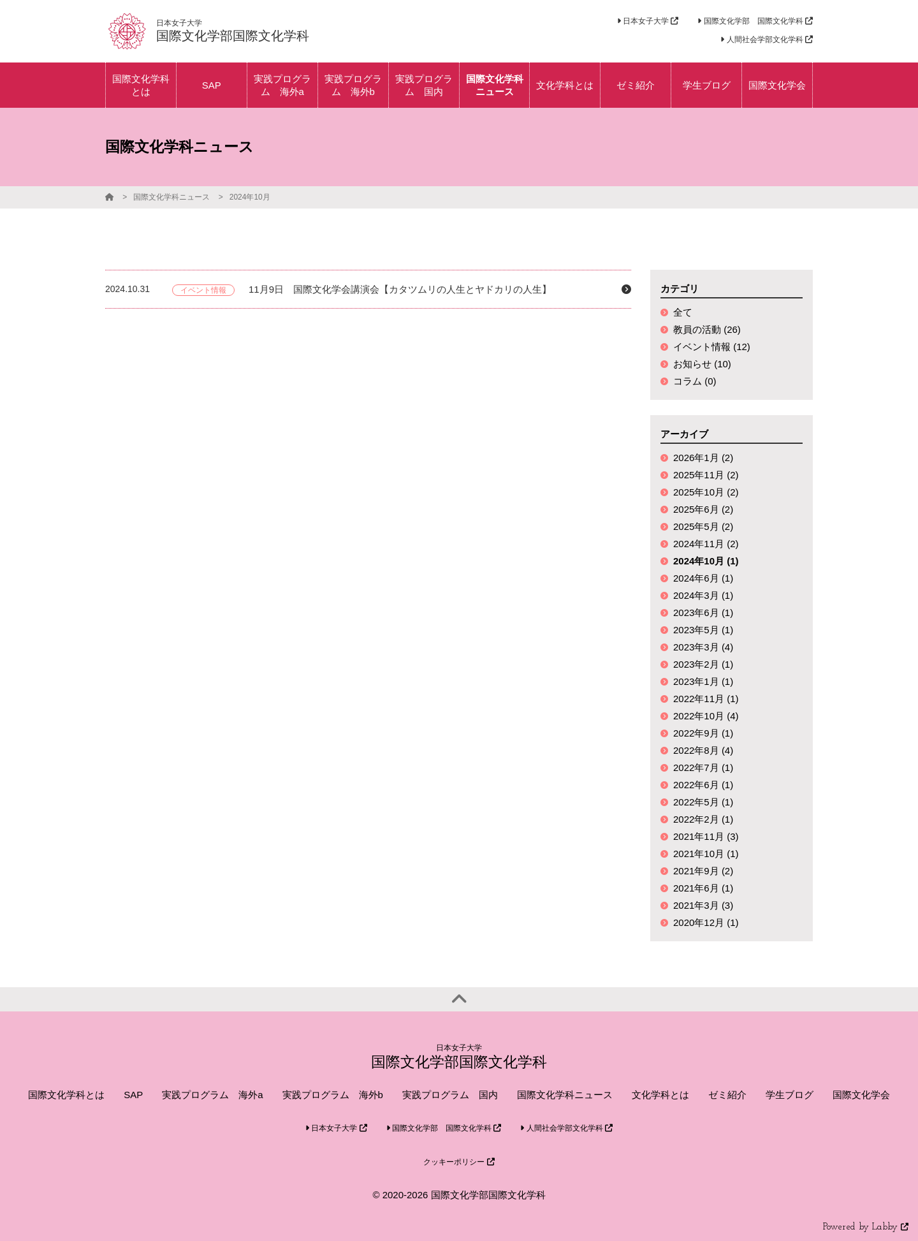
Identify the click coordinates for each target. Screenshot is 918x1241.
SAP (133, 1094)
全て (682, 312)
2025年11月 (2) (706, 474)
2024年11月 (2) (706, 543)
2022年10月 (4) (706, 715)
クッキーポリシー (458, 1161)
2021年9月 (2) (703, 870)
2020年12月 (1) (706, 922)
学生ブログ (789, 1094)
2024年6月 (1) (703, 578)
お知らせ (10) (702, 363)
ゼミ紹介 (727, 1094)
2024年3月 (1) (703, 595)
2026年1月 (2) (703, 457)
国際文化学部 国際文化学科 (755, 21)
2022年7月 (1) (703, 767)
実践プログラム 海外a (212, 1094)
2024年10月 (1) (706, 560)
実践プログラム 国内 (450, 1094)
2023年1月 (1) (703, 681)
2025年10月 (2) (706, 492)
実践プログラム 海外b (332, 1094)
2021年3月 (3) (703, 905)
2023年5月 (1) (703, 629)
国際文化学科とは (66, 1094)
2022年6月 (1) (703, 784)
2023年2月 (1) (703, 664)
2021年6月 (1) (703, 888)
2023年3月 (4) (703, 647)
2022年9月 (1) (703, 733)
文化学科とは (660, 1094)
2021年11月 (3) (706, 836)
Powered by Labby (865, 1227)
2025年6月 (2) (703, 509)
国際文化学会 (861, 1094)
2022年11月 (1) (706, 698)
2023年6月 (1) (703, 612)
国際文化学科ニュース (171, 197)
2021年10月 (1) (706, 853)
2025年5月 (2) (703, 526)
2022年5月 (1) (703, 802)
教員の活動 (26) (707, 329)
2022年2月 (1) (703, 819)
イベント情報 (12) (711, 346)
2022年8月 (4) (703, 750)
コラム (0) (695, 381)
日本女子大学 (648, 21)
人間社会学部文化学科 (766, 39)
